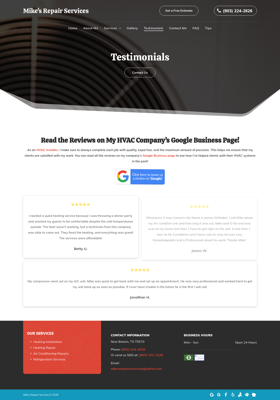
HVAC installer (47, 150)
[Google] (212, 395)
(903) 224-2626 (133, 349)
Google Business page (159, 155)
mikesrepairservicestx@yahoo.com (136, 369)
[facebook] (226, 395)
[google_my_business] (219, 395)
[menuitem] (72, 28)
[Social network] (240, 395)
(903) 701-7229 (151, 355)
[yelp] (233, 395)
